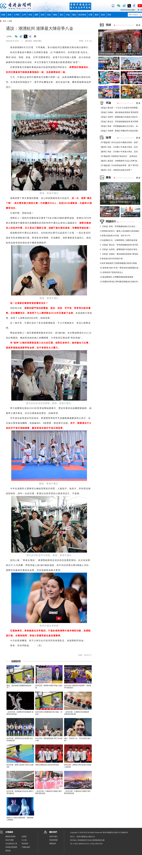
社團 (90, 15)
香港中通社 (53, 836)
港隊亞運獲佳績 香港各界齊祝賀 (47, 765)
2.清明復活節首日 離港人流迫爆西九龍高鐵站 (119, 231)
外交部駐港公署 (11, 844)
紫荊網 (7, 851)
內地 (30, 15)
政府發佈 (82, 15)
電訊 (61, 15)
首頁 (4, 21)
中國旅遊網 (26, 847)
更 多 (138, 25)
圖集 (55, 15)
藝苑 (97, 15)
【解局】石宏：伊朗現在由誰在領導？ (116, 170)
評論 (68, 15)
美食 (109, 15)
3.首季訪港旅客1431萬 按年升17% (115, 236)
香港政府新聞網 (11, 847)
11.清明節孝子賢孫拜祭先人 (111, 272)
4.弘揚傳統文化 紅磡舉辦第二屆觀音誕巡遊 (118, 240)
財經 (43, 15)
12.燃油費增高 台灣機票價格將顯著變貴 (116, 277)
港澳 (9, 15)
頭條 (3, 15)
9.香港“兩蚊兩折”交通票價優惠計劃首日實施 (118, 263)
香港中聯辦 (9, 840)
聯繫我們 (52, 844)
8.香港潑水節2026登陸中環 (111, 259)
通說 (74, 15)
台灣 (24, 15)
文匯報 (24, 836)
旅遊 (103, 15)
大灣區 (17, 15)
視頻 (49, 15)
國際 (36, 15)
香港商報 (25, 844)
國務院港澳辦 (10, 836)
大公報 (24, 840)
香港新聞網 (53, 840)
